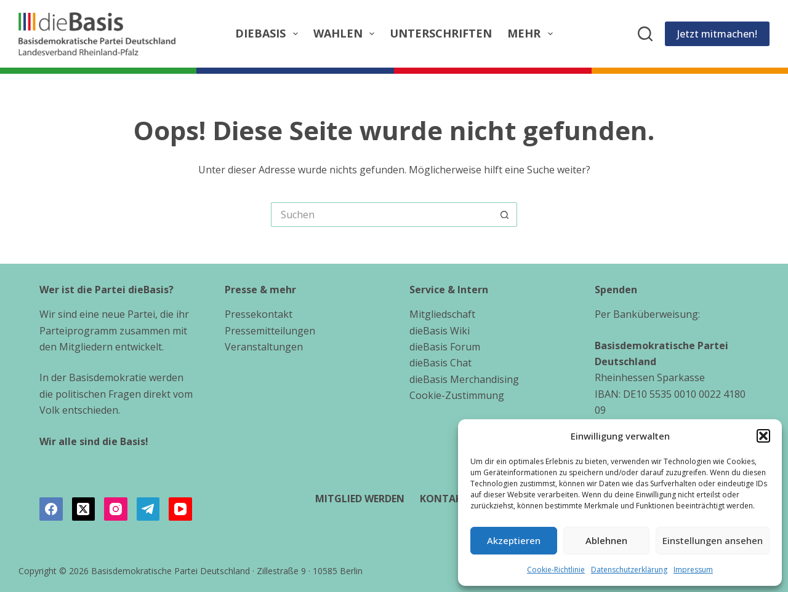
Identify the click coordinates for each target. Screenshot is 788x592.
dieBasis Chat (440, 362)
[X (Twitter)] (83, 509)
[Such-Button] (504, 214)
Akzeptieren (514, 540)
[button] (763, 436)
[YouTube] (180, 509)
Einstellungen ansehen (712, 540)
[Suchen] (645, 33)
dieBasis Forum (444, 346)
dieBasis (269, 33)
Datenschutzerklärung (629, 569)
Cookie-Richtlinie (556, 569)
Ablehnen (606, 540)
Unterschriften (441, 33)
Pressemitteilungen (270, 330)
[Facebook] (51, 509)
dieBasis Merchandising (464, 379)
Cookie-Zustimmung (456, 395)
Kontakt (444, 498)
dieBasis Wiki (439, 330)
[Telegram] (148, 509)
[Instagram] (115, 509)
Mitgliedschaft (442, 314)
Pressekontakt (258, 314)
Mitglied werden (359, 498)
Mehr (532, 33)
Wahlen (346, 33)
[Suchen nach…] (381, 214)
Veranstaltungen (264, 346)
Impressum (693, 569)
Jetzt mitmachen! (717, 34)
